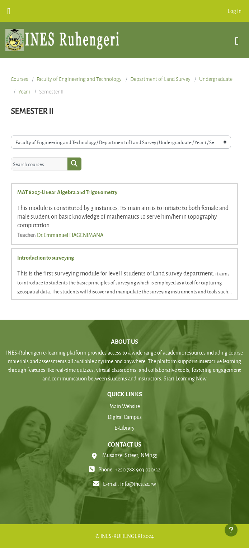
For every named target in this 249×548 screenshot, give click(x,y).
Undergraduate (215, 79)
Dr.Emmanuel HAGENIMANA (70, 234)
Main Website (124, 406)
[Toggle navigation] (237, 37)
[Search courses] (39, 163)
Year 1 (24, 91)
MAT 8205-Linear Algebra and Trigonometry (67, 192)
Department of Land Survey (160, 79)
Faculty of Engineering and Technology (79, 79)
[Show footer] (231, 530)
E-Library (124, 427)
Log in (234, 11)
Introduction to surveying (45, 257)
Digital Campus (125, 417)
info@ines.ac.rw (138, 484)
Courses (19, 79)
